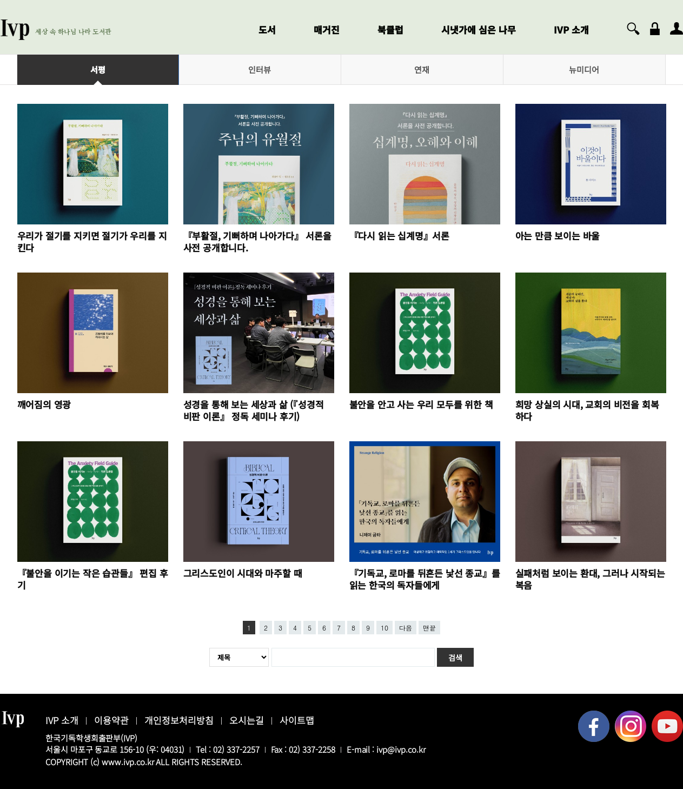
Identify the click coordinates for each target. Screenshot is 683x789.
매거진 (327, 29)
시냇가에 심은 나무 (478, 29)
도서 (267, 29)
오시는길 (246, 720)
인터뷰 (259, 69)
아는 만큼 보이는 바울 (557, 235)
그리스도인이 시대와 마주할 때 (242, 573)
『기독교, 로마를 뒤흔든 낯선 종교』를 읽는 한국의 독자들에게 (424, 579)
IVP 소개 (571, 29)
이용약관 (111, 720)
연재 (421, 69)
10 (384, 627)
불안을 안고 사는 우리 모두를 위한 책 (421, 404)
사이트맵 (297, 720)
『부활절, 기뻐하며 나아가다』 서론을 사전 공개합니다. (257, 241)
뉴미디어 (584, 69)
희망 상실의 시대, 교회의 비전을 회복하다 (587, 410)
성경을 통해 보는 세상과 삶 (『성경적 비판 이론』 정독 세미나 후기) (253, 410)
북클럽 (390, 29)
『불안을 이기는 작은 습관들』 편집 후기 (92, 579)
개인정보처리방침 (179, 720)
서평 (97, 69)
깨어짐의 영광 (44, 404)
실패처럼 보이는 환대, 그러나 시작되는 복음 (590, 579)
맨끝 (429, 627)
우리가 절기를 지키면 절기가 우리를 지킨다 (92, 241)
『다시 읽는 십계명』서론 (399, 235)
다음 (405, 627)
